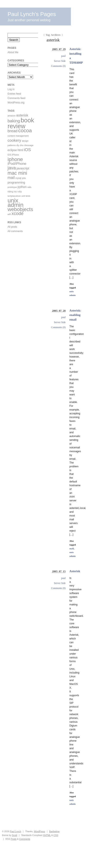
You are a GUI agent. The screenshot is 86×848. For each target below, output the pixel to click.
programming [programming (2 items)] (16, 182)
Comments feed (16, 98)
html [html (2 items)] (20, 150)
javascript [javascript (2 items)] (23, 168)
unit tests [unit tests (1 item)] (25, 196)
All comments (15, 231)
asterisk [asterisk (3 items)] (22, 115)
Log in (11, 89)
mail (71, 548)
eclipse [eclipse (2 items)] (12, 150)
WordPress (39, 831)
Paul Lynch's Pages (32, 14)
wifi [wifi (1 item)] (9, 214)
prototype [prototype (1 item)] (12, 187)
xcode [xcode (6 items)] (18, 213)
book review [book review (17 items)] (21, 123)
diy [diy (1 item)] (17, 145)
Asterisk (74, 571)
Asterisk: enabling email (75, 315)
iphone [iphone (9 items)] (15, 159)
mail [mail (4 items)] (11, 177)
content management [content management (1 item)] (18, 136)
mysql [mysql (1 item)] (18, 178)
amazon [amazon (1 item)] (12, 115)
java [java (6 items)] (12, 167)
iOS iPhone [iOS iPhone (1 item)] (13, 154)
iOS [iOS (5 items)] (27, 149)
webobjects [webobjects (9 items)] (20, 209)
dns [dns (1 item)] (22, 145)
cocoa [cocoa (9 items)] (25, 130)
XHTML (47, 835)
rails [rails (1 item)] (29, 187)
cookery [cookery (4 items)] (14, 140)
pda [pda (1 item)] (24, 178)
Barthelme (54, 831)
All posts (12, 226)
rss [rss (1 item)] (15, 191)
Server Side (60, 60)
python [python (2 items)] (22, 187)
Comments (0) (58, 66)
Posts (13, 839)
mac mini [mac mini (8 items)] (17, 173)
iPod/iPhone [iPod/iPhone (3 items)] (17, 163)
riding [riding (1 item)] (10, 191)
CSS (55, 835)
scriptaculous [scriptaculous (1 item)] (14, 196)
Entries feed (14, 93)
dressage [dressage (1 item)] (28, 145)
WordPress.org (16, 102)
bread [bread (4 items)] (12, 131)
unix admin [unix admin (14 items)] (16, 202)
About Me (13, 52)
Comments (24, 839)
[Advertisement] (20, 262)
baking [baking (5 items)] (14, 121)
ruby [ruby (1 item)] (19, 191)
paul (63, 55)
